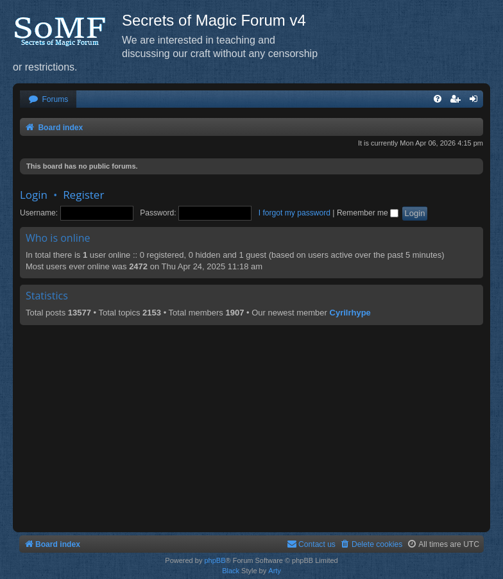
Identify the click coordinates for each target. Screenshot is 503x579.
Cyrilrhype (350, 312)
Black (230, 571)
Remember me (367, 212)
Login (33, 194)
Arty (274, 571)
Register (83, 194)
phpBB (214, 560)
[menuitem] (48, 99)
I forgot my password (294, 212)
